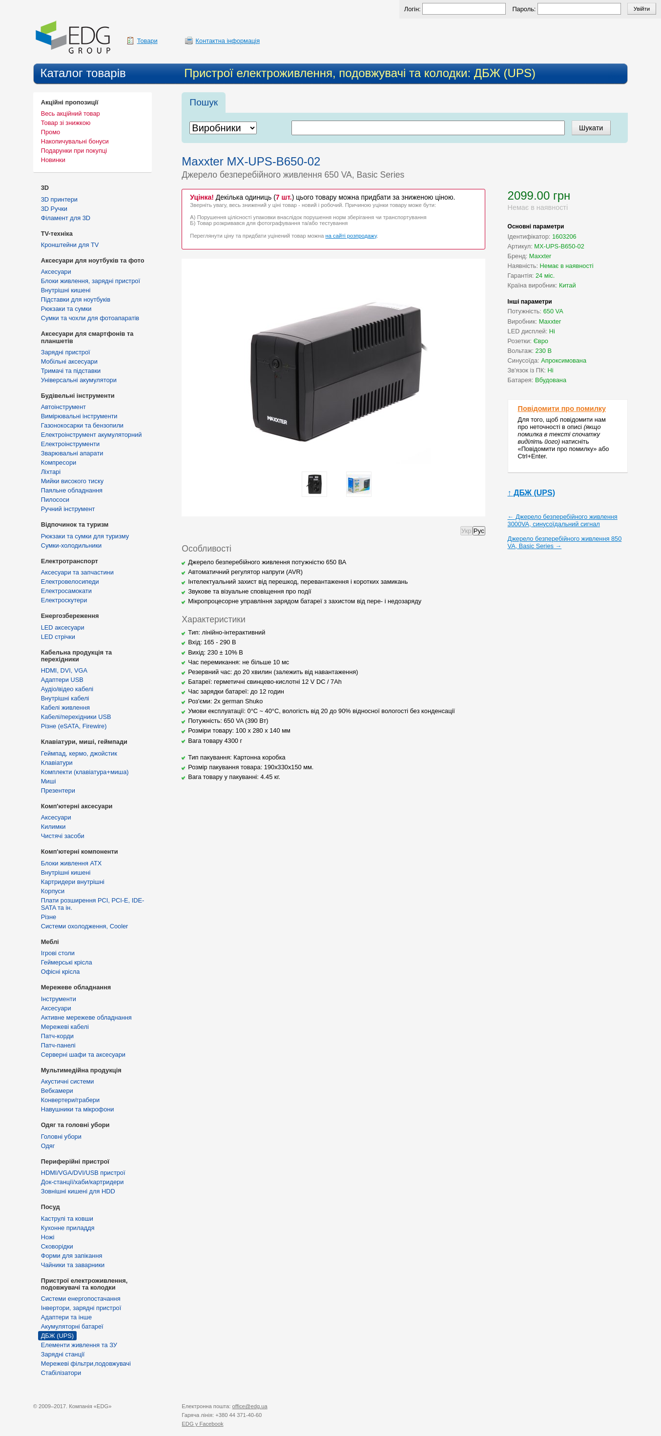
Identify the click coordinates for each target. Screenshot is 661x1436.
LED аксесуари (62, 627)
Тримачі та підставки (71, 370)
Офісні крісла (60, 971)
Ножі (48, 1237)
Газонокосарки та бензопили (82, 425)
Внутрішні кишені (66, 290)
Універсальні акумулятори (79, 380)
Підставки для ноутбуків (75, 299)
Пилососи (55, 499)
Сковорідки (57, 1246)
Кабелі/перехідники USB (76, 716)
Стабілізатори (61, 1372)
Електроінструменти (70, 444)
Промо (50, 132)
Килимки (53, 826)
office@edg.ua (250, 1406)
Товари (147, 40)
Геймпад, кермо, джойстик (79, 753)
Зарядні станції (63, 1354)
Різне (48, 917)
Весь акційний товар (70, 113)
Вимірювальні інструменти (79, 416)
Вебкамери (57, 1090)
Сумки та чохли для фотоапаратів (90, 318)
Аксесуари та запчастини (77, 572)
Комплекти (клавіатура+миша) (85, 772)
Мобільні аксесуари (69, 361)
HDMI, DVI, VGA (64, 670)
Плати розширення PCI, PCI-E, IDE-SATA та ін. (93, 904)
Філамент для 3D (65, 218)
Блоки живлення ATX (71, 863)
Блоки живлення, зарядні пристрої (90, 281)
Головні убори (61, 1136)
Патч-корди (57, 1036)
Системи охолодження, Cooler (84, 926)
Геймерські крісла (66, 962)
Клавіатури (57, 762)
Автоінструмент (63, 406)
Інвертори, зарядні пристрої (81, 1308)
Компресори (58, 462)
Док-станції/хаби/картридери (82, 1182)
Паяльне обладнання (72, 490)
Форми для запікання (72, 1255)
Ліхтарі (51, 471)
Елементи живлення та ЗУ (79, 1345)
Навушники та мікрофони (77, 1109)
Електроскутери (64, 600)
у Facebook (202, 1424)
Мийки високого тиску (72, 481)
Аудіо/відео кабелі (67, 689)
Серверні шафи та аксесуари (83, 1054)
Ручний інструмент (68, 509)
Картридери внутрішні (72, 881)
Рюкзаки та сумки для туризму (85, 536)
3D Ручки (54, 208)
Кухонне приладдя (68, 1227)
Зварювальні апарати (72, 453)
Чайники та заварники (73, 1265)
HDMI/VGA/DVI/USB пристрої (83, 1172)
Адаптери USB (62, 679)
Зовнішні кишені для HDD (78, 1191)
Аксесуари (56, 271)
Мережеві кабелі (65, 1026)
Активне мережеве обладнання (86, 1017)
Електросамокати (66, 591)
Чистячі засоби (62, 836)
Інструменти (58, 999)
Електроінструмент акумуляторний (91, 434)
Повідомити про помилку (562, 408)
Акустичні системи (67, 1081)
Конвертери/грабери (70, 1100)
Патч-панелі (58, 1045)
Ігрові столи (58, 953)
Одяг (48, 1145)
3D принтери (59, 199)
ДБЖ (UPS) (57, 1335)
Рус (479, 530)
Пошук (203, 102)
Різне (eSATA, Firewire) (74, 726)
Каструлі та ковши (67, 1218)
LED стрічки (58, 636)
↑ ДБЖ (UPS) (531, 493)
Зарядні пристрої (65, 352)
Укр (466, 530)
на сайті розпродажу (351, 236)
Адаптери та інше (66, 1317)
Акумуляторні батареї (72, 1326)
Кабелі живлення (65, 707)
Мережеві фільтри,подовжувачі (86, 1363)
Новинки (53, 160)
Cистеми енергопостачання (81, 1298)
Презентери (58, 790)
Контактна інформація (228, 40)
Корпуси (52, 891)
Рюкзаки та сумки (66, 308)
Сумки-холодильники (71, 545)
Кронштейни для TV (70, 244)
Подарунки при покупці (74, 150)
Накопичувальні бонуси (75, 141)
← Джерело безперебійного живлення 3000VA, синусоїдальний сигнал (563, 520)
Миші (48, 781)
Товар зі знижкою (66, 122)
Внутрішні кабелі (65, 698)
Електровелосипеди (70, 581)
